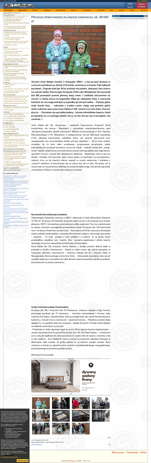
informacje (8, 10)
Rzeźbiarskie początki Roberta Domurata (16, 107)
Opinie (6, 47)
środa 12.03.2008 (9, 125)
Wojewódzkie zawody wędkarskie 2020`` (16, 97)
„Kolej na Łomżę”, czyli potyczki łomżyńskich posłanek (13, 52)
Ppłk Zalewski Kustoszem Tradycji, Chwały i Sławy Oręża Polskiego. (14, 140)
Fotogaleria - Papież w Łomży (12, 162)
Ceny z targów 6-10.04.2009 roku (13, 114)
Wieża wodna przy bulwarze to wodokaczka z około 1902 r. (13, 19)
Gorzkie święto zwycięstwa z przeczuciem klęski (12, 185)
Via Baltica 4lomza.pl (10, 30)
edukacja (47, 10)
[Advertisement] (70, 190)
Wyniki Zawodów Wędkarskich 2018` (15, 103)
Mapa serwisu (118, 452)
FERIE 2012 (7, 86)
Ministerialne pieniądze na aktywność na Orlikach (16, 226)
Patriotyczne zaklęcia (10, 49)
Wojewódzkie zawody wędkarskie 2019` (16, 101)
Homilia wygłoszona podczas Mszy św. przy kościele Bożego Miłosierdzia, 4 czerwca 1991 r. (15, 158)
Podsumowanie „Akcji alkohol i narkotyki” (16, 89)
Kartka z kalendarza (142, 5)
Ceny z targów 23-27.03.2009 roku (14, 118)
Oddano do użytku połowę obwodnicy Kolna (15, 66)
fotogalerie (87, 10)
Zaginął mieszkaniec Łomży (12, 216)
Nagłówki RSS (132, 452)
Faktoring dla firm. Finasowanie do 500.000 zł (130, 18)
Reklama (143, 452)
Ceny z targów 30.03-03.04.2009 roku (15, 116)
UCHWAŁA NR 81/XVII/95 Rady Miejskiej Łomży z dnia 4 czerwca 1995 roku (16, 164)
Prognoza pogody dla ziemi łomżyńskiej (16, 209)
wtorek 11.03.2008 (9, 127)
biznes (35, 10)
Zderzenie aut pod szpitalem (12, 203)
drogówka (7, 82)
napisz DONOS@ (142, 1)
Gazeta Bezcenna (9, 15)
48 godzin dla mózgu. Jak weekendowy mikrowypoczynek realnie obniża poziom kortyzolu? (16, 212)
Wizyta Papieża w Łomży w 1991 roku (15, 151)
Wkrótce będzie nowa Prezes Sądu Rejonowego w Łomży (14, 192)
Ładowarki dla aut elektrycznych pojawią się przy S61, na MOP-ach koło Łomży (16, 42)
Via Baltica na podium (10, 45)
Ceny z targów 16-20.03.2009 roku (14, 120)
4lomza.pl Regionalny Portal (15, 453)
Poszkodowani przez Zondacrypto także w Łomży (16, 222)
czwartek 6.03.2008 (10, 131)
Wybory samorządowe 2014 (12, 170)
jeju (111, 10)
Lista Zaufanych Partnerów (9, 457)
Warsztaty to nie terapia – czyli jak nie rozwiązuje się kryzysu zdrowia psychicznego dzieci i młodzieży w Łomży (16, 60)
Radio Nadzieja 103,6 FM (11, 133)
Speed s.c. (73, 461)
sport (132, 10)
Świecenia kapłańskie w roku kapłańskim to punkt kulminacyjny (16, 145)
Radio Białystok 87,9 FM (11, 64)
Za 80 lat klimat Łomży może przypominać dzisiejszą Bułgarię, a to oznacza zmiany (16, 181)
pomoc (121, 10)
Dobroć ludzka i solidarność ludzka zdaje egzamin (16, 136)
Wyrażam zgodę (22, 460)
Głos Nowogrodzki (9, 94)
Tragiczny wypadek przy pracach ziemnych (14, 205)
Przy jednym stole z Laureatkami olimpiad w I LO (16, 23)
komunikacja (60, 10)
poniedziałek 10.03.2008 (11, 129)
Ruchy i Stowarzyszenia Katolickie (14, 149)
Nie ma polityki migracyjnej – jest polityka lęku (16, 55)
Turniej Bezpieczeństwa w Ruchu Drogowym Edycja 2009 (14, 91)
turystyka (100, 10)
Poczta (130, 7)
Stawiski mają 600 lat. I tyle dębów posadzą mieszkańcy (14, 74)
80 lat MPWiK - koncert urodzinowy (14, 143)
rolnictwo (7, 112)
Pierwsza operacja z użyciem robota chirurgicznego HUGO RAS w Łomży (15, 27)
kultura (74, 10)
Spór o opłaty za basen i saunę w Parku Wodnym (15, 219)
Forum (130, 3)
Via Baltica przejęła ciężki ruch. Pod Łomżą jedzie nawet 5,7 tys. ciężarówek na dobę (15, 34)
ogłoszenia (22, 10)
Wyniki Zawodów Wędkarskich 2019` (15, 99)
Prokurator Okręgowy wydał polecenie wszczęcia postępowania (16, 70)
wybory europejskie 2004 (11, 168)
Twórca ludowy (8, 109)
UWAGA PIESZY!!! (9, 84)
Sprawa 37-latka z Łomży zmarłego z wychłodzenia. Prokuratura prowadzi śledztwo (15, 78)
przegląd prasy (8, 122)
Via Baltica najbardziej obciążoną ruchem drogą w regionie (14, 38)
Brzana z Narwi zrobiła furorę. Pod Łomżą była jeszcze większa (16, 189)
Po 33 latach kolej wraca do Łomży (14, 17)
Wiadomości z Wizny (10, 105)
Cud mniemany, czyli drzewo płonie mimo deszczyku (16, 200)
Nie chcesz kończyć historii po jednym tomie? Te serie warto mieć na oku (15, 196)
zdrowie (144, 10)
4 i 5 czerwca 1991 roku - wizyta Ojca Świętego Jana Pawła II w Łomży (15, 153)
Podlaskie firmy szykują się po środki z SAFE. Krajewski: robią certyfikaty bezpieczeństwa (15, 177)
